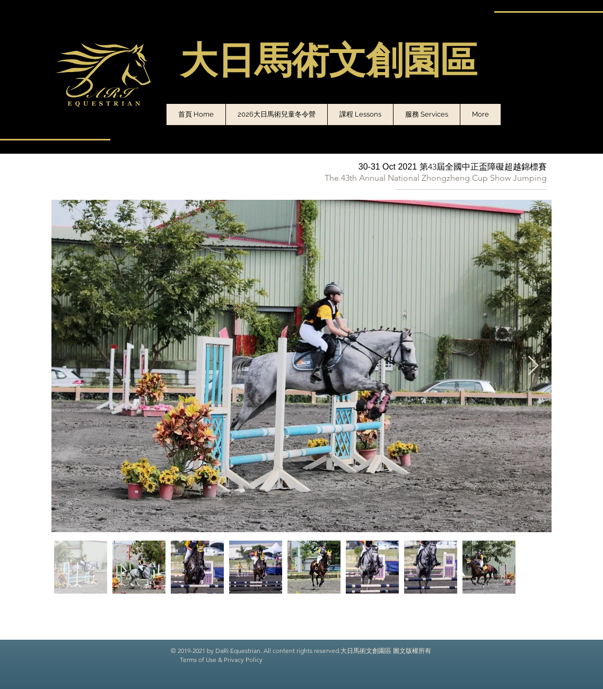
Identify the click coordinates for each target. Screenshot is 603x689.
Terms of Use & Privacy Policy (221, 660)
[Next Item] (533, 366)
